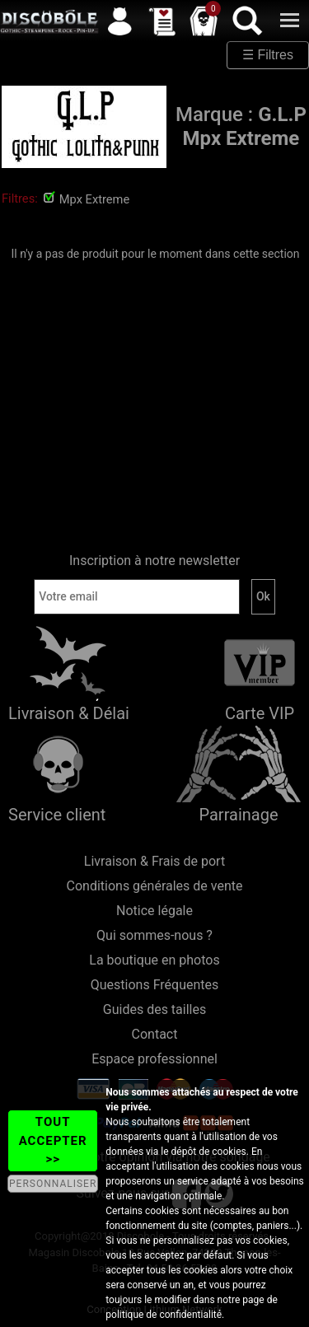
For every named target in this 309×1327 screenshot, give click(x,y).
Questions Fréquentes (155, 985)
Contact (155, 1034)
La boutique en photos (154, 960)
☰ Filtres (267, 55)
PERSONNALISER (52, 1183)
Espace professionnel (154, 1059)
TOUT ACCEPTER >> (53, 1140)
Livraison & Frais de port (154, 861)
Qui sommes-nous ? (154, 935)
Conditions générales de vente (155, 886)
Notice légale (154, 910)
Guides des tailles (154, 1009)
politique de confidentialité (163, 1314)
